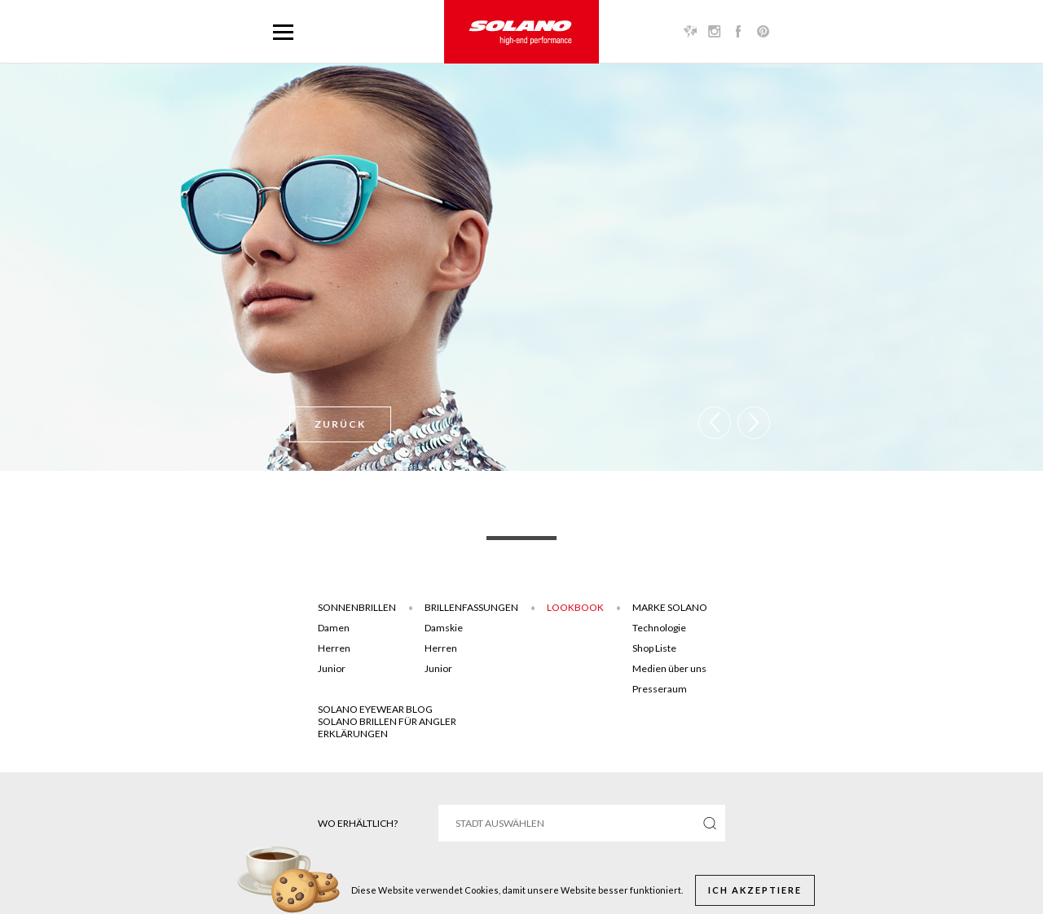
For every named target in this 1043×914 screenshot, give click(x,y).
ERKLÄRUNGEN (353, 733)
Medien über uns (669, 668)
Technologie (659, 628)
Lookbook (575, 607)
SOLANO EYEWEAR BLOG (375, 709)
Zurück (340, 424)
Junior (331, 668)
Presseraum (659, 689)
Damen (334, 628)
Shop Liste (654, 648)
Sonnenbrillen (357, 607)
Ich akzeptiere (755, 890)
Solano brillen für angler (387, 721)
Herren (334, 648)
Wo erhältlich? (358, 823)
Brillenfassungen (471, 607)
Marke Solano (669, 607)
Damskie (444, 628)
